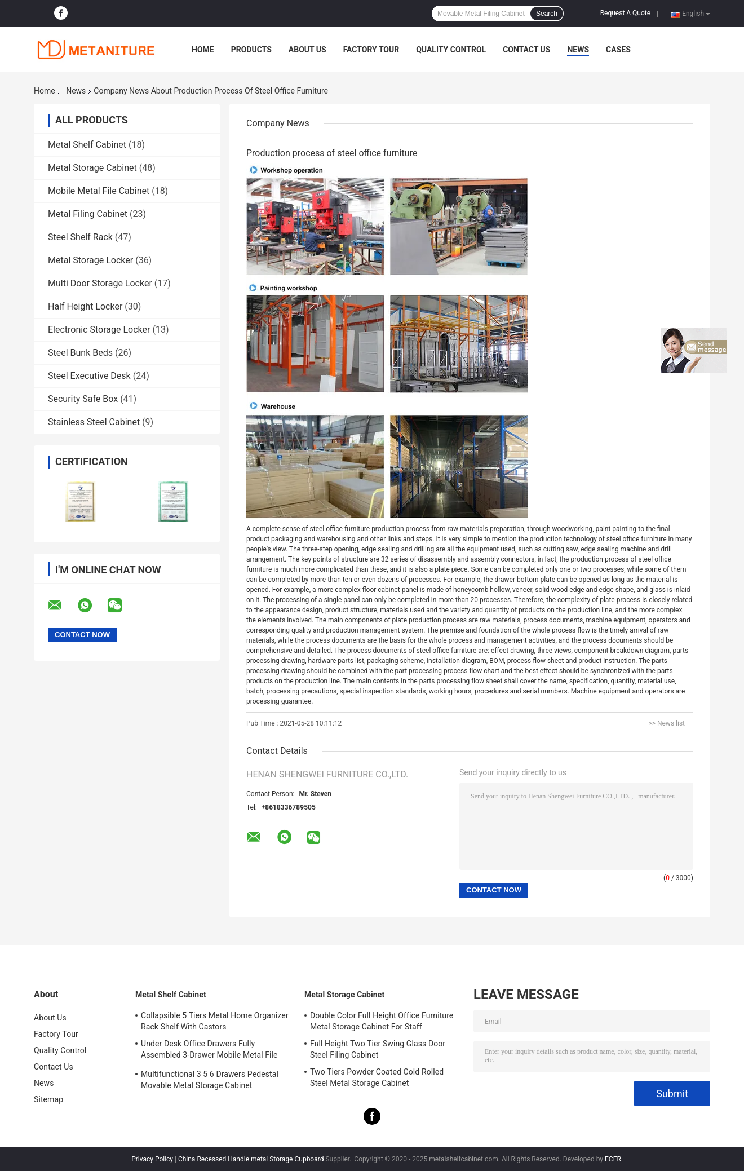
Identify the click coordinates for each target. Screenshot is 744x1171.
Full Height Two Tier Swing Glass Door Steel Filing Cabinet (377, 1049)
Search (546, 13)
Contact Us (526, 49)
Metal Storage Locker (90, 260)
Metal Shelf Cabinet (87, 144)
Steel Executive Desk (89, 375)
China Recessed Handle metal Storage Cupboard (251, 1159)
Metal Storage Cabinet (92, 167)
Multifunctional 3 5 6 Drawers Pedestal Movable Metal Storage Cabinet (209, 1080)
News (578, 49)
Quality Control (451, 49)
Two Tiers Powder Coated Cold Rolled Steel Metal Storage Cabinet (377, 1077)
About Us (307, 49)
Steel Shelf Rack (80, 237)
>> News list (666, 723)
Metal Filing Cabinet (87, 214)
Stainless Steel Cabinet (94, 422)
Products (251, 49)
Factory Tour (371, 49)
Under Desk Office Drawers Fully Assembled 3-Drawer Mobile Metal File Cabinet (209, 1051)
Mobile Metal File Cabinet (98, 190)
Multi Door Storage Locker (100, 283)
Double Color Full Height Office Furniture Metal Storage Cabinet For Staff (381, 1021)
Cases (618, 49)
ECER (613, 1159)
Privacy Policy (152, 1159)
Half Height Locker (85, 306)
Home (203, 49)
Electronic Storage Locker (99, 329)
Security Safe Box (83, 399)
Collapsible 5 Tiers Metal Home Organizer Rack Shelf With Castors (215, 1021)
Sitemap (48, 1099)
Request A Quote (625, 13)
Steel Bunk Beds (80, 352)
